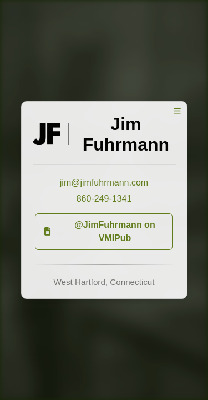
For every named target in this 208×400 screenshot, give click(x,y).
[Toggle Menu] (177, 111)
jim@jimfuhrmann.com (104, 182)
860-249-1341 (104, 198)
